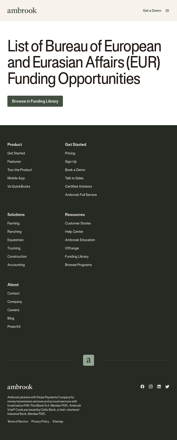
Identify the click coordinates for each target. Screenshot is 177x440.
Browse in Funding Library (35, 101)
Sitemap (58, 421)
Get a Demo (152, 10)
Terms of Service (17, 421)
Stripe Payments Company (53, 397)
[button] (167, 10)
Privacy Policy (40, 421)
